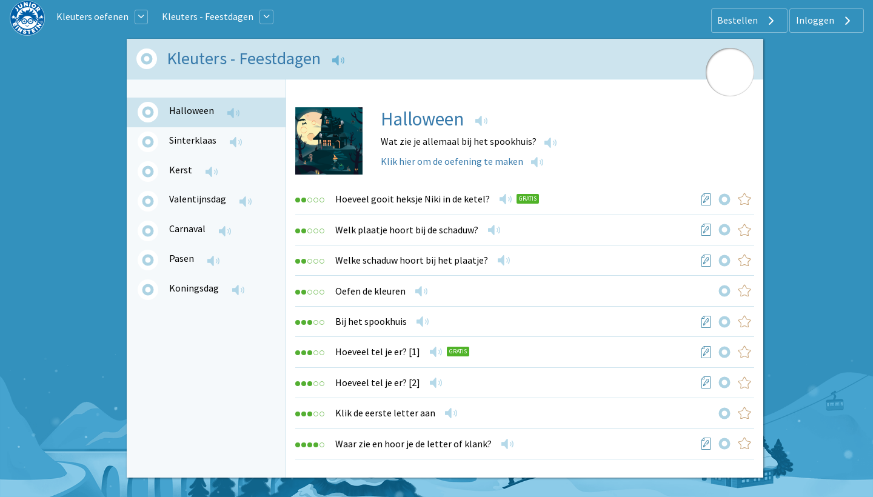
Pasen (181, 258)
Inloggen (825, 20)
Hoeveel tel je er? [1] (377, 351)
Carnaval (187, 228)
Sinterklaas (192, 140)
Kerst (180, 170)
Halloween (191, 110)
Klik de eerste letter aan (385, 413)
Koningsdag (194, 288)
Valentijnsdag (197, 199)
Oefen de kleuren (370, 291)
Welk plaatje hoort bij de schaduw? (406, 230)
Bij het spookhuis (371, 321)
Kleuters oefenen (92, 16)
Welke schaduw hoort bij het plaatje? (411, 260)
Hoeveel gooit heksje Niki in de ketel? (412, 199)
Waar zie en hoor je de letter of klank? (413, 444)
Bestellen (747, 20)
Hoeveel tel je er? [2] (377, 382)
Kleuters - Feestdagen (207, 16)
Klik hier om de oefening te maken (452, 161)
